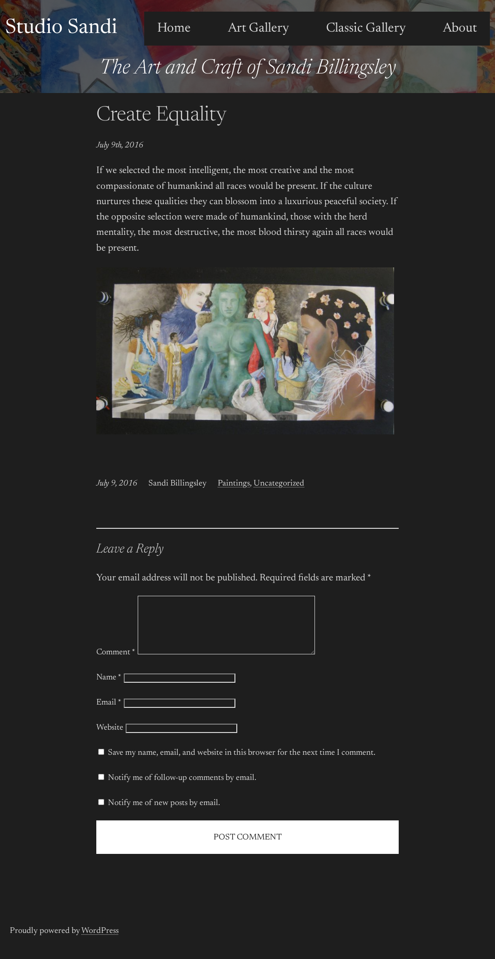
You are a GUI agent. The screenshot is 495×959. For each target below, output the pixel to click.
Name (108, 689)
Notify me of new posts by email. (164, 814)
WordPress (100, 942)
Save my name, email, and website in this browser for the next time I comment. (241, 764)
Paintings (234, 484)
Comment (115, 663)
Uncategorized (279, 484)
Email (108, 714)
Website (109, 739)
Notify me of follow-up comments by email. (182, 789)
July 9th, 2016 (119, 145)
